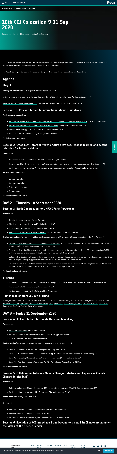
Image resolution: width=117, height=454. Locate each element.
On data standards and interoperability (23, 392)
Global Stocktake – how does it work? (23, 224)
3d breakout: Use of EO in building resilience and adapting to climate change (38, 264)
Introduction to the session (19, 220)
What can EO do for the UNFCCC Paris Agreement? (27, 232)
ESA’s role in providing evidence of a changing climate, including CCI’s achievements (34, 97)
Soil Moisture (99, 301)
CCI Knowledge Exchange (18, 283)
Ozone (51, 303)
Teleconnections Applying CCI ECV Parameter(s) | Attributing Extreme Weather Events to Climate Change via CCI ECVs (60, 354)
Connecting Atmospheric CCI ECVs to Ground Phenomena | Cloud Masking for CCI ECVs (50, 358)
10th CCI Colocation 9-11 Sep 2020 (23, 8)
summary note (22, 138)
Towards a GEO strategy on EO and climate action (27, 129)
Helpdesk (58, 445)
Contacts (49, 445)
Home (4, 8)
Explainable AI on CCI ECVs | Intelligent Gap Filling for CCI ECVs (41, 350)
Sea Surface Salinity (90, 303)
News (9, 8)
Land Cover (24, 303)
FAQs (65, 445)
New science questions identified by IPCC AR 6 (26, 160)
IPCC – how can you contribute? (21, 134)
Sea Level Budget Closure (73, 303)
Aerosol (5, 301)
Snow (30, 306)
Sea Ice (24, 306)
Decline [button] (99, 450)
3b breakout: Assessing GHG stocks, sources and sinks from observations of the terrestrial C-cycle (46, 250)
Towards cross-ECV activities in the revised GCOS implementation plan (35, 164)
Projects (32, 445)
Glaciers (49, 301)
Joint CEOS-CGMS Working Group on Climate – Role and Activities (33, 125)
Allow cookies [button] (108, 450)
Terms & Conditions (72, 446)
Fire (28, 301)
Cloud (19, 301)
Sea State (16, 306)
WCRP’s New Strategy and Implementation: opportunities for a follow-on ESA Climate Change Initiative (48, 121)
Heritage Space (14, 291)
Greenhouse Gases (38, 301)
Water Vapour (38, 306)
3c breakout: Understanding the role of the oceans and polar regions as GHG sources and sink (44, 257)
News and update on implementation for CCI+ (20, 103)
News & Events (39, 446)
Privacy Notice (83, 446)
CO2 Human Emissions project (20, 228)
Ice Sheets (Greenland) (79, 301)
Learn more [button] (59, 450)
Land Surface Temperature (38, 303)
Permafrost (58, 303)
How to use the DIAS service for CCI (22, 287)
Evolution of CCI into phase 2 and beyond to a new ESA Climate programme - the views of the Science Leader (57, 424)
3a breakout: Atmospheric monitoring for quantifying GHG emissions (34, 243)
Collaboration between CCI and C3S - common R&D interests (31, 388)
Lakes (91, 301)
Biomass (12, 301)
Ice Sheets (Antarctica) (61, 301)
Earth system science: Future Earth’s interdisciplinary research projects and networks (41, 168)
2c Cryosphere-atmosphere (19, 187)
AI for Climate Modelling (18, 330)
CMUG (24, 301)
